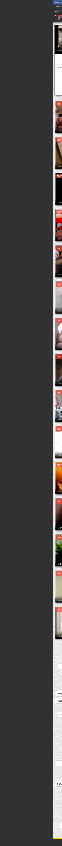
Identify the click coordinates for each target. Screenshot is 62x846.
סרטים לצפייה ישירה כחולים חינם (41, 811)
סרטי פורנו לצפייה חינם (45, 763)
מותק (21, 75)
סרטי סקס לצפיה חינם (46, 714)
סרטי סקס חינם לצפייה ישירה (42, 707)
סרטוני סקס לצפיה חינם (45, 694)
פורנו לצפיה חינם (17, 825)
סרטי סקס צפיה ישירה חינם (43, 742)
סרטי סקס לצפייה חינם (45, 721)
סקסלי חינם (51, 673)
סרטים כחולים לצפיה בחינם (43, 790)
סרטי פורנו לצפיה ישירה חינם (42, 756)
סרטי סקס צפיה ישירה (46, 735)
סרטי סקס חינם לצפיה (15, 700)
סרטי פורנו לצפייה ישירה (17, 763)
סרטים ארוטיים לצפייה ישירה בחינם (40, 777)
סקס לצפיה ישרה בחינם (45, 666)
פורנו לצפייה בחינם (47, 832)
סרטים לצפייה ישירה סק (45, 818)
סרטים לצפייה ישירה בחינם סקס (41, 804)
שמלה (40, 86)
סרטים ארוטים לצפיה (46, 784)
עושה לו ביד (52, 80)
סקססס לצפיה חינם (47, 687)
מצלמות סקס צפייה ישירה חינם (41, 652)
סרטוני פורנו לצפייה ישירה (44, 700)
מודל (30, 75)
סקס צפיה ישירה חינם (17, 666)
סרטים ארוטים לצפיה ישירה (17, 784)
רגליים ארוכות (38, 80)
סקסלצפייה (47, 92)
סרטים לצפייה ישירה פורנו (44, 825)
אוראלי (38, 75)
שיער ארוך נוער (21, 80)
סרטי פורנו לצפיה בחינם (45, 749)
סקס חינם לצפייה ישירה (45, 659)
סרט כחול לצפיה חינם (21, 687)
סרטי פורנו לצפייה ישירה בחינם (41, 770)
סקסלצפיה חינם (32, 673)
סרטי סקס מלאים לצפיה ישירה (42, 728)
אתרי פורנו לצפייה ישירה (45, 645)
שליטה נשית (52, 86)
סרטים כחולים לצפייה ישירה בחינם (40, 797)
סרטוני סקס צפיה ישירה (16, 694)
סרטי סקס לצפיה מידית (18, 714)
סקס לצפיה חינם (20, 659)
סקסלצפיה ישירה (48, 680)
